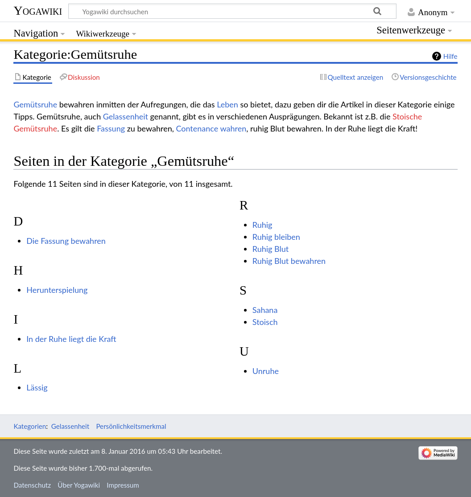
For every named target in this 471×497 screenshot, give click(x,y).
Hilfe (450, 56)
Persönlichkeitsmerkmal (131, 426)
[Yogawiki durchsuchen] (232, 11)
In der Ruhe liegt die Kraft (71, 339)
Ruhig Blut (270, 249)
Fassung (111, 128)
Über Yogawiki (79, 485)
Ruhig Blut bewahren (289, 261)
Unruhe (265, 371)
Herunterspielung (56, 290)
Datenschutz (32, 485)
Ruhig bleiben (276, 237)
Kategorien (29, 426)
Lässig (36, 387)
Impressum (123, 485)
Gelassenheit (125, 116)
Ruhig (262, 225)
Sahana (265, 310)
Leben (227, 104)
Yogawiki (37, 10)
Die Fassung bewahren (66, 241)
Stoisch (265, 322)
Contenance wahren (211, 128)
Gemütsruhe (35, 104)
